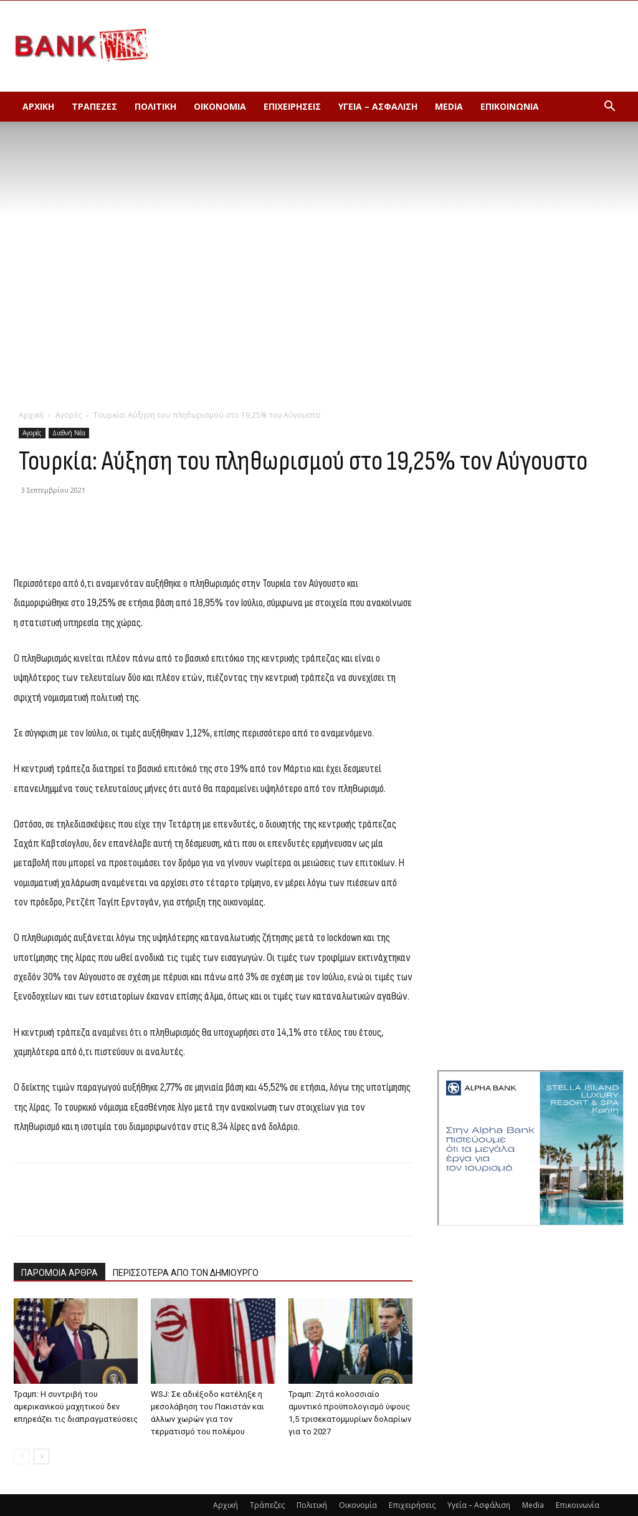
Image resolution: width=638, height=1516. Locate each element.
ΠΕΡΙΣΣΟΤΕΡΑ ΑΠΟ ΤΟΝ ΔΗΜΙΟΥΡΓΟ (186, 1273)
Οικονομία (220, 106)
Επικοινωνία (509, 106)
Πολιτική (155, 106)
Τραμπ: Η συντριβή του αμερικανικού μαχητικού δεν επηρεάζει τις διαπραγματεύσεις (76, 1406)
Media (449, 106)
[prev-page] (21, 1456)
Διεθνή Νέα (68, 432)
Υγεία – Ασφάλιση (377, 106)
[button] (609, 107)
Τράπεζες (94, 106)
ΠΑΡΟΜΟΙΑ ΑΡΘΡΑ (59, 1273)
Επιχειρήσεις (292, 106)
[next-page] (41, 1456)
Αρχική (38, 106)
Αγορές (68, 415)
